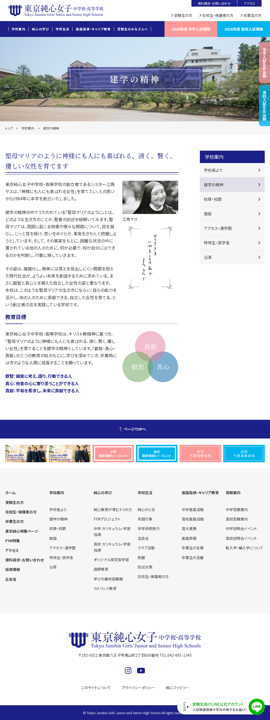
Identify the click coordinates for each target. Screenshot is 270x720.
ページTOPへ (135, 429)
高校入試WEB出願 (264, 105)
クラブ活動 (146, 547)
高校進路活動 (193, 519)
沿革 (208, 257)
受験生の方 (183, 15)
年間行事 (145, 519)
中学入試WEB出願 (264, 62)
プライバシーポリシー (138, 687)
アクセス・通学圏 (218, 228)
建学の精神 (213, 184)
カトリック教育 (105, 588)
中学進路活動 (193, 509)
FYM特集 (12, 540)
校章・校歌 (213, 199)
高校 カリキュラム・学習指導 (112, 546)
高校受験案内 (237, 519)
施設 (208, 213)
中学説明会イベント (241, 528)
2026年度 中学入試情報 (191, 29)
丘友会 (10, 579)
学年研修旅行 (149, 528)
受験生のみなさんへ (132, 29)
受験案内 (233, 492)
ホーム (10, 492)
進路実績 (189, 538)
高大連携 (189, 528)
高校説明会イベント (241, 538)
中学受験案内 (237, 509)
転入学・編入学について (244, 547)
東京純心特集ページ (21, 531)
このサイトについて (96, 687)
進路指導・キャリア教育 (93, 29)
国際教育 (101, 569)
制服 (141, 557)
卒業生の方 (252, 15)
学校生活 (63, 29)
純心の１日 (146, 509)
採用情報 (12, 569)
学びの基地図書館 (108, 578)
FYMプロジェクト (107, 519)
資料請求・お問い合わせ (214, 3)
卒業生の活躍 (193, 557)
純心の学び (40, 29)
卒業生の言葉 (193, 547)
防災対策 (145, 567)
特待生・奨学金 (217, 242)
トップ (9, 128)
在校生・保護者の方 (217, 15)
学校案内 (19, 29)
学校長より (213, 170)
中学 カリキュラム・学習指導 (112, 531)
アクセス (249, 3)
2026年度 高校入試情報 (243, 29)
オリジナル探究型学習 (111, 559)
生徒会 (143, 538)
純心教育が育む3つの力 (113, 509)
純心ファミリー (177, 687)
